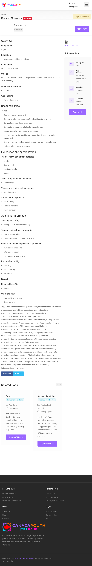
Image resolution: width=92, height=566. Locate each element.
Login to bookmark (82, 17)
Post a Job (50, 493)
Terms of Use (51, 515)
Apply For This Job (16, 437)
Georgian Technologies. (24, 558)
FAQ (47, 518)
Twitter (19, 374)
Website (18, 30)
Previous (57, 384)
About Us (6, 511)
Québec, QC (14, 408)
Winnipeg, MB (46, 412)
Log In (72, 3)
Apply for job (82, 29)
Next (60, 384)
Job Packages (52, 497)
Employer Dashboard (55, 501)
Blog (4, 515)
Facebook (8, 374)
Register (73, 6)
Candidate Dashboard (11, 501)
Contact (5, 518)
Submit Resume (9, 493)
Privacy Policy (51, 511)
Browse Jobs (7, 497)
